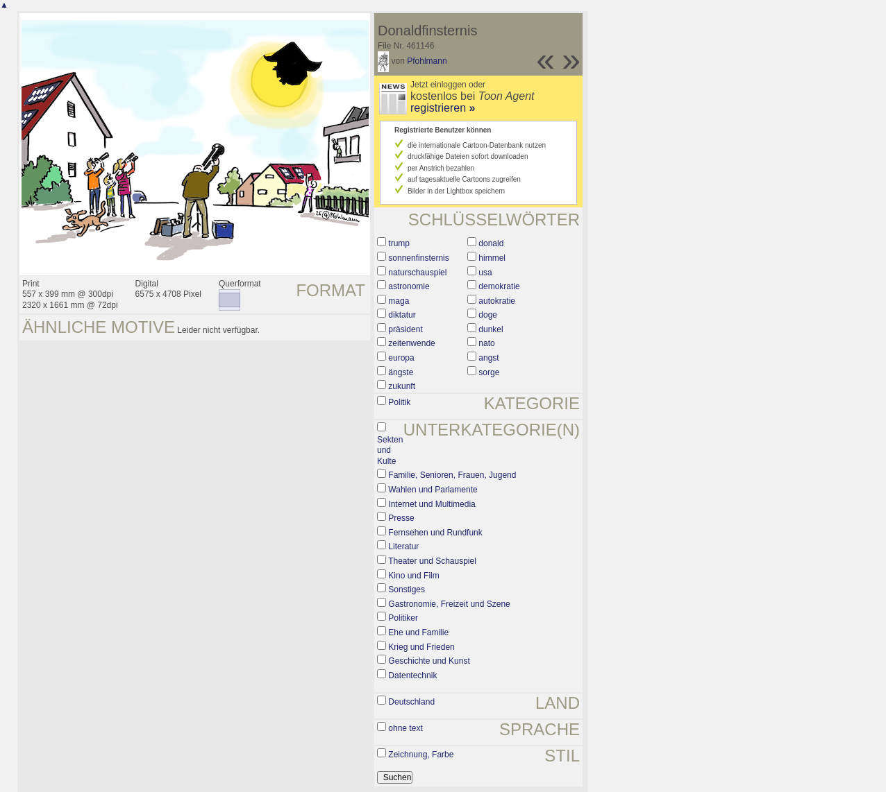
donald (490, 243)
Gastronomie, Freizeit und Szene (449, 604)
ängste (400, 372)
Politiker (403, 618)
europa (401, 358)
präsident (405, 329)
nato (486, 343)
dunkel (490, 329)
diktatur (401, 315)
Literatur (403, 546)
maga (398, 301)
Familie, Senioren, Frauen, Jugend (452, 475)
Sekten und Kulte (390, 450)
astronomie (408, 286)
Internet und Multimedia (431, 504)
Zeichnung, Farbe (420, 754)
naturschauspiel (417, 272)
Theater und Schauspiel (432, 561)
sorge (488, 372)
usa (485, 272)
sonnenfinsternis (418, 258)
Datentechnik (412, 675)
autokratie (496, 301)
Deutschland (411, 702)
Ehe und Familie (418, 632)
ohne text (405, 728)
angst (488, 358)
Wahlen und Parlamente (432, 489)
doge (487, 315)
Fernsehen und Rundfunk (435, 532)
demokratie (498, 286)
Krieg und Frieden (421, 647)
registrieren (442, 108)
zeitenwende (411, 343)
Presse (401, 518)
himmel (491, 258)
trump (399, 243)
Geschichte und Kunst (428, 661)
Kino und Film (413, 575)
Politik (399, 402)
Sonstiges (406, 589)
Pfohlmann (426, 61)
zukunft (401, 386)
